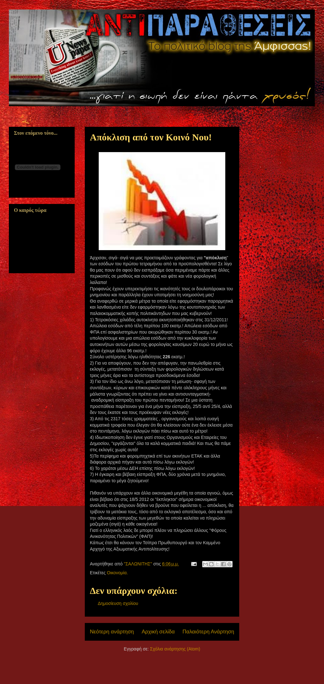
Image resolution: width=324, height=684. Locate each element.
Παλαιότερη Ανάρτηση (208, 632)
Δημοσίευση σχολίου (118, 603)
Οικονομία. (117, 572)
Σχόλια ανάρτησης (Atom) (175, 648)
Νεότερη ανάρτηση (112, 632)
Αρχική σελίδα (158, 632)
